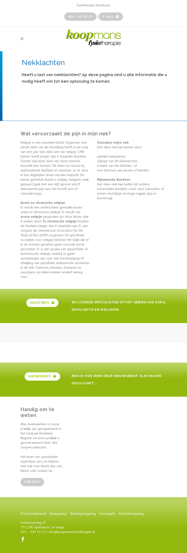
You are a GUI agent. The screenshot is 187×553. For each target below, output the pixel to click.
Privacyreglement (33, 513)
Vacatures (42, 303)
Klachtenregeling (131, 513)
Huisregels (107, 513)
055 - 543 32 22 (80, 16)
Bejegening (58, 513)
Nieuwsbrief (42, 376)
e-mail (111, 16)
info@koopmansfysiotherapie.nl (71, 532)
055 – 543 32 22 (33, 532)
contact (32, 482)
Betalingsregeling (83, 513)
